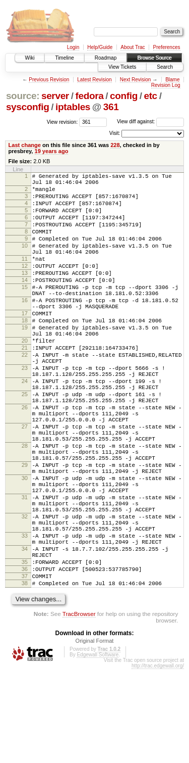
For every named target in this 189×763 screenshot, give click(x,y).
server (55, 95)
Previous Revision (49, 79)
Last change (25, 145)
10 (25, 261)
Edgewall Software (97, 748)
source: (22, 95)
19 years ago (52, 151)
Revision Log (165, 85)
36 (25, 658)
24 (25, 426)
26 (25, 459)
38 (25, 676)
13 (25, 294)
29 (25, 530)
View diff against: (150, 121)
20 (25, 377)
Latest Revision (94, 79)
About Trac (132, 47)
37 (25, 667)
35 (25, 650)
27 (25, 483)
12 (25, 285)
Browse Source (154, 58)
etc (150, 95)
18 (25, 352)
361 (111, 107)
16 (25, 327)
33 (25, 617)
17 (25, 344)
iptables (72, 107)
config (124, 95)
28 (25, 506)
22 (25, 394)
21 (25, 386)
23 (25, 410)
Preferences (166, 47)
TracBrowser (79, 707)
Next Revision (135, 79)
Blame (172, 79)
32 (25, 594)
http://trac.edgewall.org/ (158, 759)
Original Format (95, 735)
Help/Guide (99, 47)
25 (25, 443)
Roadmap (105, 58)
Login (73, 47)
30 (25, 546)
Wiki (30, 58)
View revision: (62, 121)
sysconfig (27, 107)
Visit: (114, 133)
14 (25, 303)
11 (25, 277)
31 (25, 570)
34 (25, 634)
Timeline (64, 58)
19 (25, 361)
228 (114, 145)
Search (165, 67)
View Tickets (122, 67)
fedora (89, 95)
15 (25, 311)
